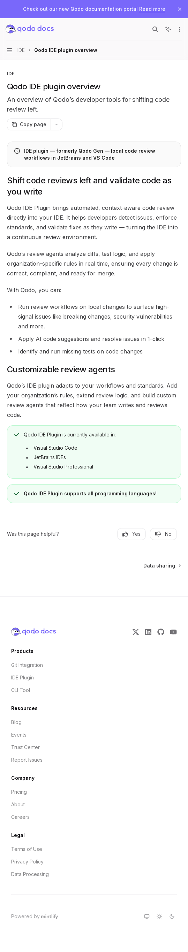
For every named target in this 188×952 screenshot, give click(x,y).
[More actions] (178, 29)
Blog (16, 722)
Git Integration (27, 665)
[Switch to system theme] (147, 916)
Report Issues (27, 760)
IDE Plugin (22, 677)
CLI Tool (20, 690)
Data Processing (30, 874)
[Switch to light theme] (159, 916)
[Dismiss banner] (179, 9)
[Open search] (155, 29)
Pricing (19, 792)
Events (19, 735)
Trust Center (25, 747)
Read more (152, 9)
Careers (20, 817)
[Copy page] (29, 124)
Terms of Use (26, 849)
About (18, 804)
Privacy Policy (27, 862)
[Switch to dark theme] (172, 916)
